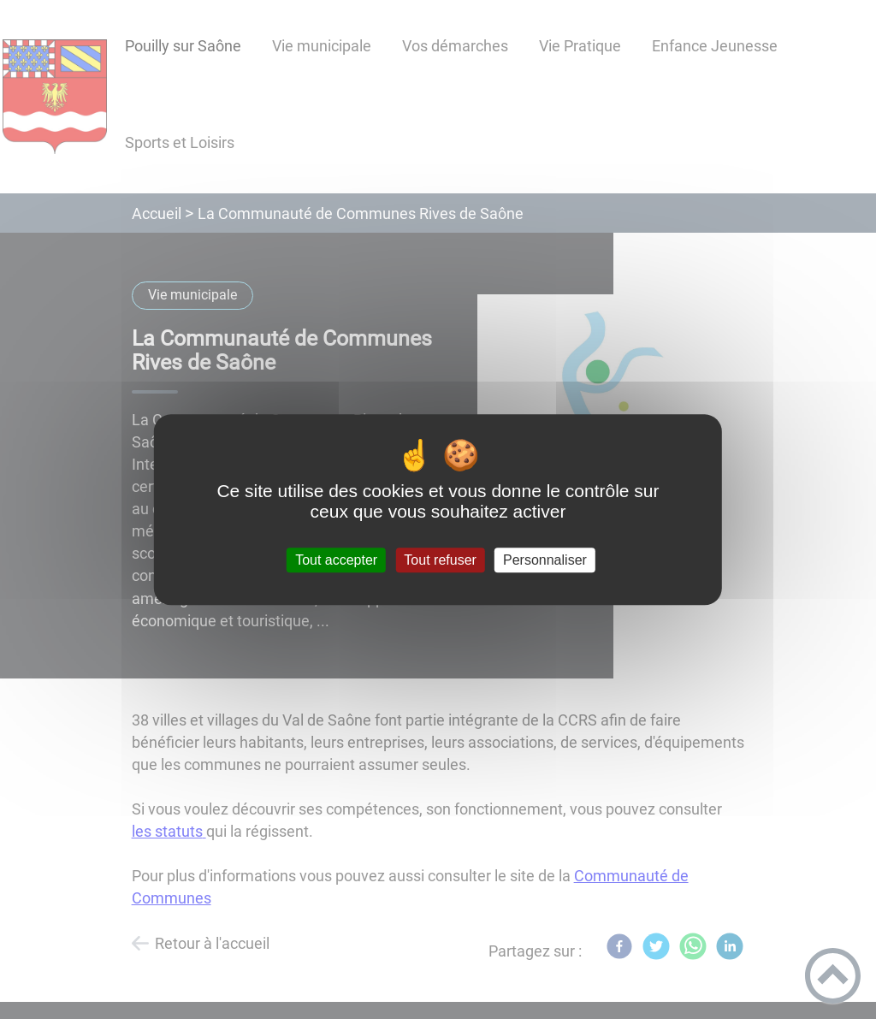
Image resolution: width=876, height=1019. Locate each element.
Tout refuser (440, 560)
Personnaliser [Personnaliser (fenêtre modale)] (545, 560)
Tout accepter (336, 560)
